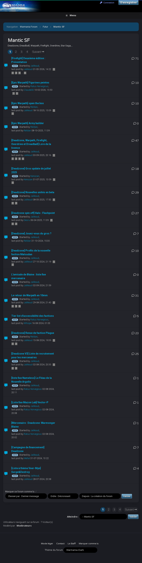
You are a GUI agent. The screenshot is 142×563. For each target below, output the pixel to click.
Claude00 (29, 89)
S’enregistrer (128, 2)
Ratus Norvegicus (39, 86)
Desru (27, 220)
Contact (60, 543)
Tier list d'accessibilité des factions (32, 315)
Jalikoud (34, 65)
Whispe (28, 323)
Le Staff (72, 543)
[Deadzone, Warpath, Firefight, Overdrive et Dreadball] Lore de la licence (31, 144)
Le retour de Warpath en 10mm (29, 295)
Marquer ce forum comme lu (19, 491)
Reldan (34, 107)
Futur (45, 26)
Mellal (27, 458)
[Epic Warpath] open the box (27, 103)
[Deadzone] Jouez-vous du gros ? (31, 233)
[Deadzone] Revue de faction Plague (32, 333)
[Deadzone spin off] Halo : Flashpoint (33, 213)
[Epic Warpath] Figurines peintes (30, 82)
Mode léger (47, 543)
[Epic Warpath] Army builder (27, 123)
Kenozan (34, 176)
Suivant (38, 51)
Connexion (107, 2)
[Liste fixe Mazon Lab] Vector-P (29, 402)
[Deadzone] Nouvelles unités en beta (32, 192)
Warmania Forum (28, 26)
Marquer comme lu (88, 543)
